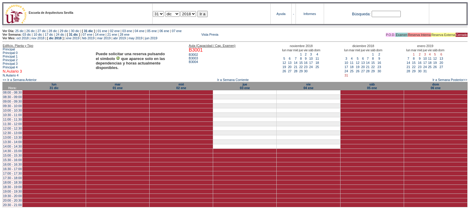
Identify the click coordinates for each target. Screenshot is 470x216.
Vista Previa (174, 34)
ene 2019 (72, 38)
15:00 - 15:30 (12, 155)
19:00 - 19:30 (12, 191)
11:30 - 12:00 (12, 124)
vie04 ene (308, 86)
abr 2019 (119, 38)
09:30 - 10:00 (12, 106)
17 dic (49, 34)
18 (317, 62)
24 (311, 67)
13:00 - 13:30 (12, 137)
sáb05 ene (372, 86)
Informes (310, 14)
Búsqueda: (361, 14)
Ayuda (280, 14)
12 (284, 62)
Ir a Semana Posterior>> (450, 80)
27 (290, 71)
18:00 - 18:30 (12, 182)
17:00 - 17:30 (12, 173)
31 (425, 71)
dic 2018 (55, 38)
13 (290, 62)
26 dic (30, 31)
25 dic (19, 31)
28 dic (53, 31)
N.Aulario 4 (11, 75)
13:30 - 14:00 (12, 142)
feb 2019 (88, 38)
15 (301, 62)
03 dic (26, 34)
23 (306, 67)
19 (284, 67)
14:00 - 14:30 (12, 146)
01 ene (102, 31)
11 (317, 58)
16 (306, 62)
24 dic (60, 34)
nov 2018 (37, 38)
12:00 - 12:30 (12, 128)
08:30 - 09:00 (12, 97)
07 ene (177, 31)
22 (301, 67)
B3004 (193, 62)
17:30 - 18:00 (12, 178)
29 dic (64, 31)
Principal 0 (10, 53)
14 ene (100, 34)
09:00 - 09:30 (12, 101)
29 (301, 71)
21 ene (112, 34)
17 (311, 62)
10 (311, 58)
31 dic (88, 31)
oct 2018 (22, 38)
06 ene (164, 31)
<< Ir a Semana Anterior (20, 80)
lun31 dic (53, 86)
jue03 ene (245, 86)
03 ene (127, 31)
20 (290, 67)
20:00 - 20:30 (12, 200)
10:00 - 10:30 (12, 110)
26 (284, 71)
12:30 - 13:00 (12, 133)
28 (295, 71)
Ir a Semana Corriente (233, 80)
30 (306, 71)
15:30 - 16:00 (12, 160)
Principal (9, 49)
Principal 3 (10, 63)
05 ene (152, 31)
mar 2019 (104, 38)
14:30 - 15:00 (12, 151)
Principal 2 (10, 60)
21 (295, 67)
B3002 (193, 54)
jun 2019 (151, 38)
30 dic (75, 31)
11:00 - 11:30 (12, 119)
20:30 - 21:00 (12, 205)
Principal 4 (10, 67)
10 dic (38, 34)
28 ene (124, 34)
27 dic (41, 31)
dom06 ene (436, 86)
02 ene (115, 31)
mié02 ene (181, 86)
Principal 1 (10, 56)
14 (295, 62)
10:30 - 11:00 (12, 115)
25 (317, 67)
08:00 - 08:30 (12, 92)
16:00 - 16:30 (12, 164)
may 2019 (136, 38)
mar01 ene (118, 86)
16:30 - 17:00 (12, 169)
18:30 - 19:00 (12, 187)
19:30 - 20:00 (12, 196)
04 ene (139, 31)
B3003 (193, 58)
